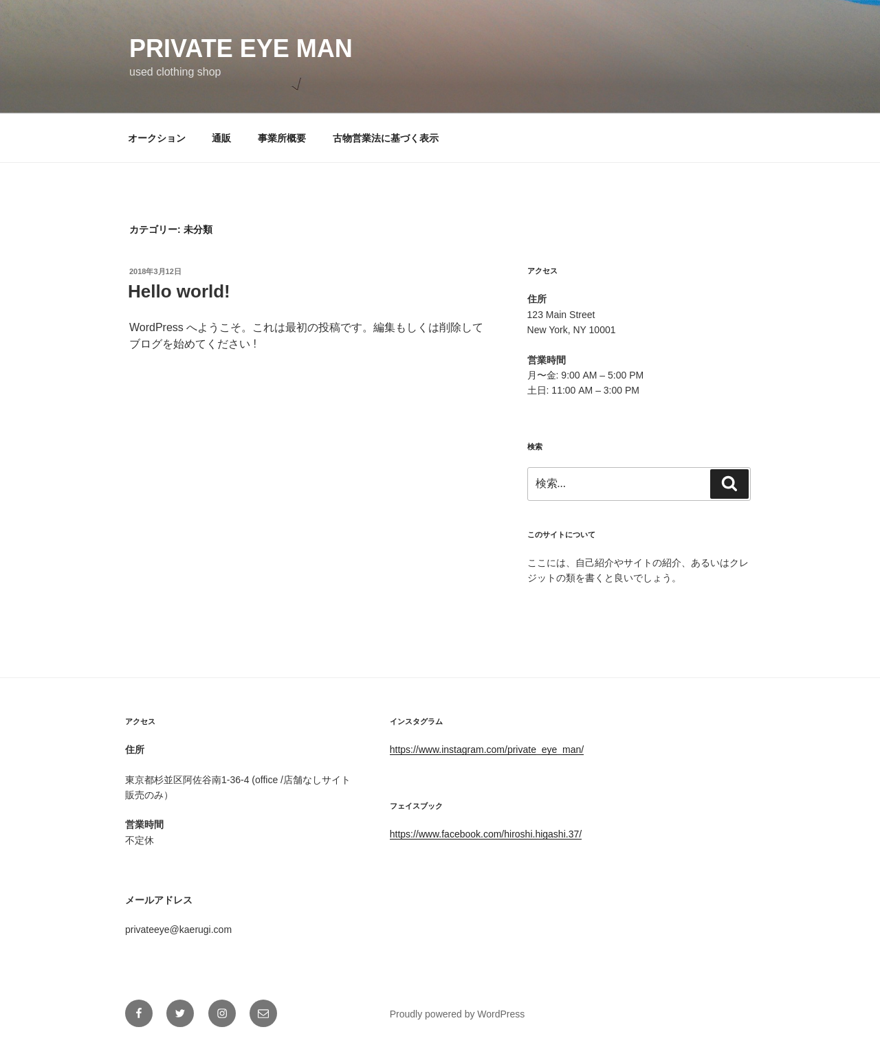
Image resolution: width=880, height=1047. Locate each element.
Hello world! (179, 291)
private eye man (241, 48)
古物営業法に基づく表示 (386, 138)
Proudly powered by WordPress (457, 1014)
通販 (221, 138)
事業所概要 (282, 138)
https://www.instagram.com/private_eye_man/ (487, 749)
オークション (157, 138)
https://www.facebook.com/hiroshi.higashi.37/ (486, 834)
